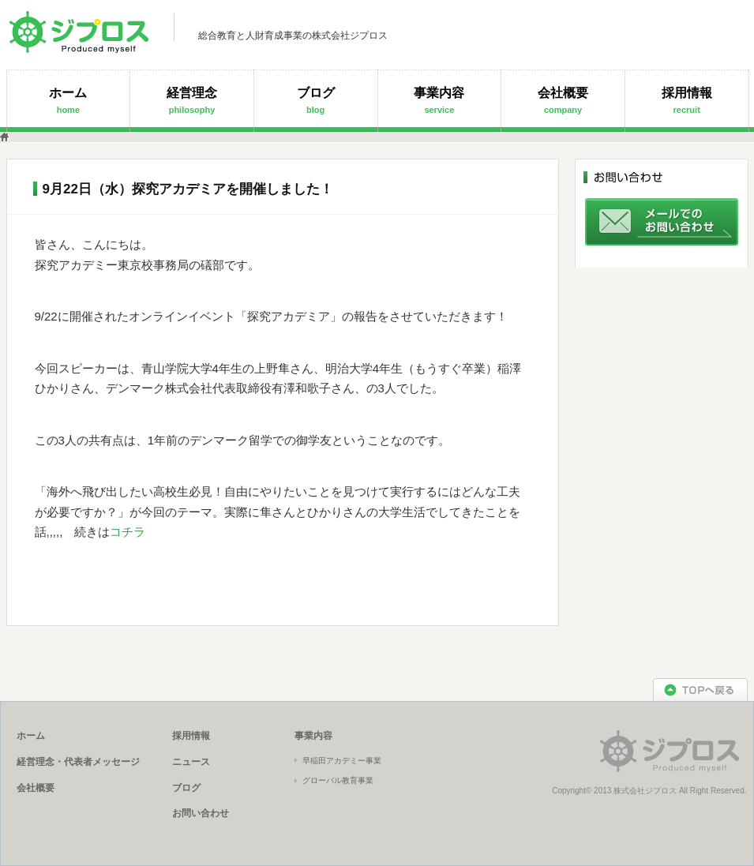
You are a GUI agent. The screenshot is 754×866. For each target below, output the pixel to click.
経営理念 (192, 100)
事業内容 (439, 100)
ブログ (316, 100)
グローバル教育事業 (337, 780)
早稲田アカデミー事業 (341, 760)
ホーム (68, 100)
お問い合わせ (200, 813)
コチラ (127, 531)
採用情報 (687, 100)
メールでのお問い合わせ (661, 222)
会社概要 (563, 100)
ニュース (191, 761)
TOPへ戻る (700, 689)
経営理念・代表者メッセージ (78, 761)
